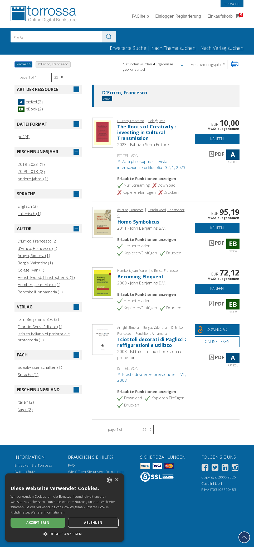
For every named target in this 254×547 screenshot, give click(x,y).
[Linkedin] (225, 468)
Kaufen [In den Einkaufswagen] (217, 138)
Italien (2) (26, 402)
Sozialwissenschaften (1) (40, 367)
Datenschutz (24, 471)
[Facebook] (205, 468)
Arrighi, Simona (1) (34, 255)
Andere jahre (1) (33, 178)
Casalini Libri (211, 483)
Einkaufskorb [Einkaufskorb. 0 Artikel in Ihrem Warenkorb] (224, 16)
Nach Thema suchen (173, 48)
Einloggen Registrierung (178, 16)
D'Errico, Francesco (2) (37, 241)
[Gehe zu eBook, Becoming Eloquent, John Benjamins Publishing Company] (102, 282)
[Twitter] (215, 468)
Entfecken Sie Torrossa (33, 465)
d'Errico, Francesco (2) (37, 248)
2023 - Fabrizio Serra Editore (143, 144)
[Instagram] (235, 468)
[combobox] (63, 36)
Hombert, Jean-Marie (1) (39, 284)
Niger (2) (25, 409)
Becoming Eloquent (140, 276)
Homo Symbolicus (138, 222)
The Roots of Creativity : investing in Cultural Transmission (146, 132)
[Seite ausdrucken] (235, 64)
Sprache (232, 3)
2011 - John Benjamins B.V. (141, 228)
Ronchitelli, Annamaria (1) (40, 291)
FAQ (71, 465)
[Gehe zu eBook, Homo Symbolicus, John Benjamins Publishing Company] (102, 221)
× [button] (117, 480)
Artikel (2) (30, 101)
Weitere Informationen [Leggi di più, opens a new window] (48, 512)
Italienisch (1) (29, 213)
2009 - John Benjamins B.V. (141, 282)
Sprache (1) (28, 374)
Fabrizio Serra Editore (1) (40, 326)
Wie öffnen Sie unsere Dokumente (96, 471)
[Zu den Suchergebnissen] (109, 36)
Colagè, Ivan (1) (31, 270)
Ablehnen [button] (93, 522)
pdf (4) (24, 136)
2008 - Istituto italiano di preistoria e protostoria (149, 354)
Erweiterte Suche (128, 48)
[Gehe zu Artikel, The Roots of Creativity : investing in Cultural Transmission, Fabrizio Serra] (102, 132)
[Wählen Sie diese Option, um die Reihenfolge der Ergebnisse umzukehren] (207, 64)
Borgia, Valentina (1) (35, 262)
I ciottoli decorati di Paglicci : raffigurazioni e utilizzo (151, 342)
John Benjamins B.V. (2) (38, 319)
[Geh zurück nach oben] (244, 537)
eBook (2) (30, 109)
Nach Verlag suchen (222, 48)
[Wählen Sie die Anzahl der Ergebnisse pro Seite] (58, 77)
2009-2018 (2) (31, 171)
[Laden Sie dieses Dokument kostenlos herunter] (217, 329)
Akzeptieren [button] (37, 522)
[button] (181, 64)
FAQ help (140, 16)
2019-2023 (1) (31, 164)
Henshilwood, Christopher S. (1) (46, 277)
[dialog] (64, 507)
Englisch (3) (28, 206)
